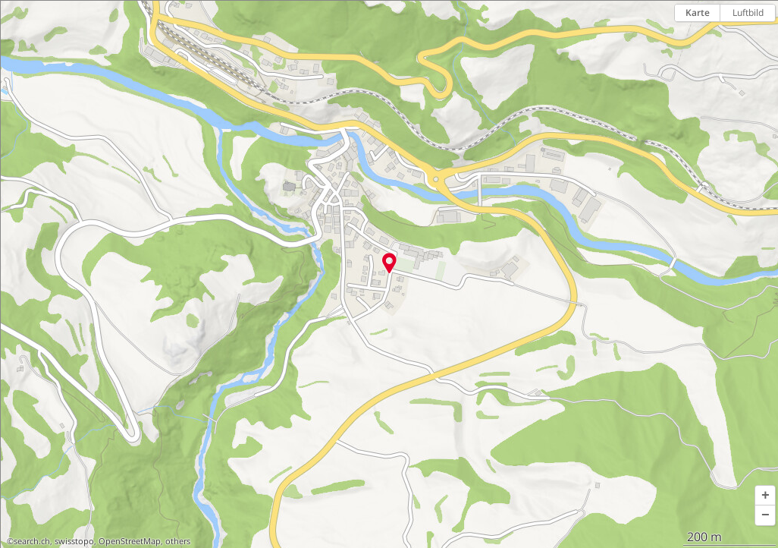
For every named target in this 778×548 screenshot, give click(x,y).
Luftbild (748, 12)
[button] (765, 495)
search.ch (32, 541)
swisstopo (74, 541)
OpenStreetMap (130, 541)
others (177, 541)
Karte (697, 12)
